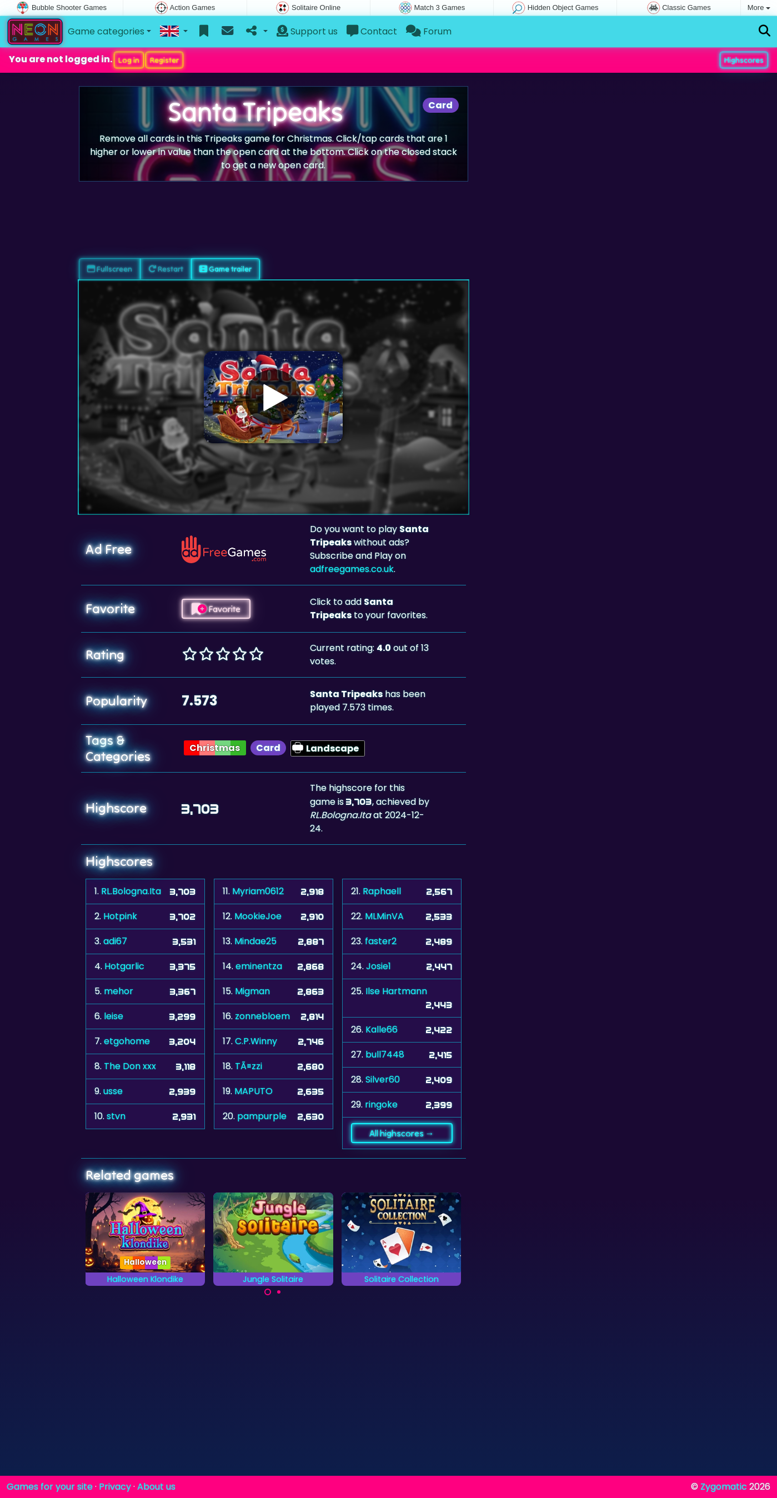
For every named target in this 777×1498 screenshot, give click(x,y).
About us (156, 1486)
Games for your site (50, 1486)
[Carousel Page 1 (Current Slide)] (267, 1292)
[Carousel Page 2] (278, 1292)
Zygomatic (723, 1486)
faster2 (381, 941)
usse (113, 1091)
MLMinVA (384, 916)
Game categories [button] (106, 31)
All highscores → (401, 1133)
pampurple (262, 1116)
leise (113, 1016)
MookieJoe (258, 916)
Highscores (744, 60)
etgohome (127, 1041)
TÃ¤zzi (248, 1066)
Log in (128, 60)
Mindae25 (255, 941)
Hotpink (120, 916)
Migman (252, 991)
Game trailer (225, 269)
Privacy (115, 1486)
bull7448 (384, 1054)
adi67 (115, 941)
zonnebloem (262, 1016)
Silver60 (382, 1079)
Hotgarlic (124, 966)
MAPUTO (253, 1091)
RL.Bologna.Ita (131, 891)
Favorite (216, 608)
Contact (372, 31)
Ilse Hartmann (396, 991)
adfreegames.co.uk (352, 569)
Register (164, 60)
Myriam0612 (258, 891)
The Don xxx (130, 1066)
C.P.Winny (256, 1041)
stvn (116, 1116)
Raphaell (382, 891)
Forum (429, 31)
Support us (307, 31)
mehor (118, 991)
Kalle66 (381, 1029)
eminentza (258, 966)
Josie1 (378, 966)
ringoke (381, 1104)
